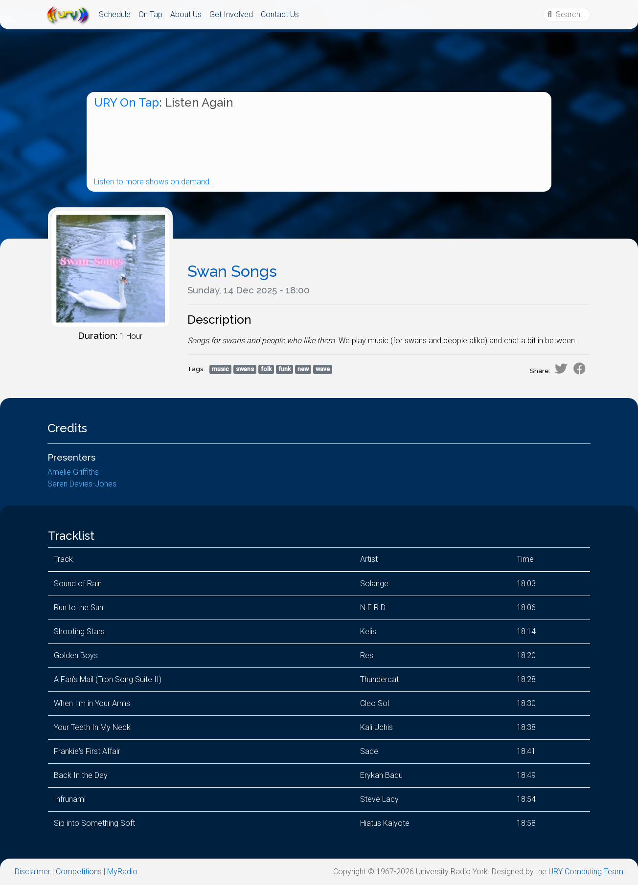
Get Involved (231, 14)
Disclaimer (32, 871)
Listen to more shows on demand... (154, 181)
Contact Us (280, 14)
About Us (186, 14)
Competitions (79, 871)
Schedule (115, 14)
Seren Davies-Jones (81, 483)
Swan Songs (232, 271)
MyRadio (122, 871)
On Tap (150, 14)
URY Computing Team (585, 871)
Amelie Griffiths (73, 472)
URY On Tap (126, 102)
